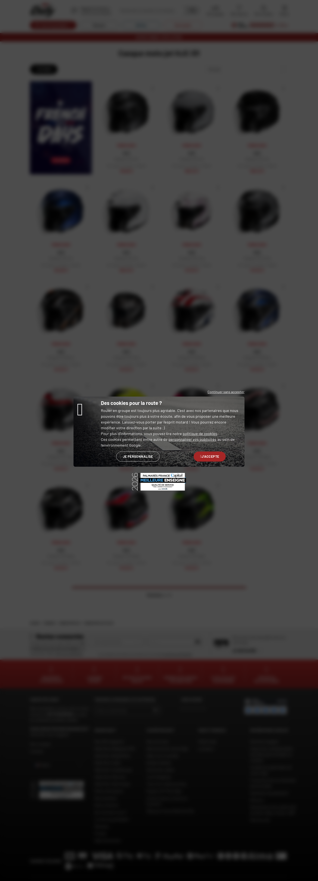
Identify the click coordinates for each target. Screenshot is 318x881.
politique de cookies (200, 433)
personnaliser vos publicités (192, 439)
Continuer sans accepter (226, 392)
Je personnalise (138, 456)
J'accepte (209, 456)
